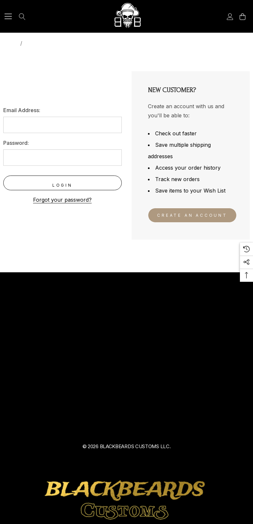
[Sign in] (229, 16)
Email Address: (21, 110)
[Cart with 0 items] (242, 16)
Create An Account (192, 215)
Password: (16, 143)
